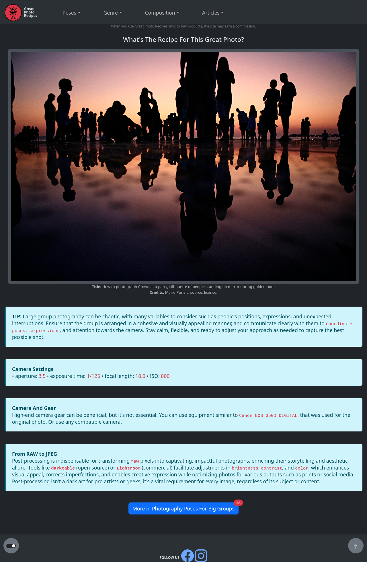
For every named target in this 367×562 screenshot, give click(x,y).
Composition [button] (160, 12)
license (210, 292)
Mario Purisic (176, 292)
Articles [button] (211, 12)
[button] (355, 546)
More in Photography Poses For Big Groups (185, 507)
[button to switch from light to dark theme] (11, 546)
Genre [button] (111, 12)
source (196, 292)
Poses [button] (69, 12)
